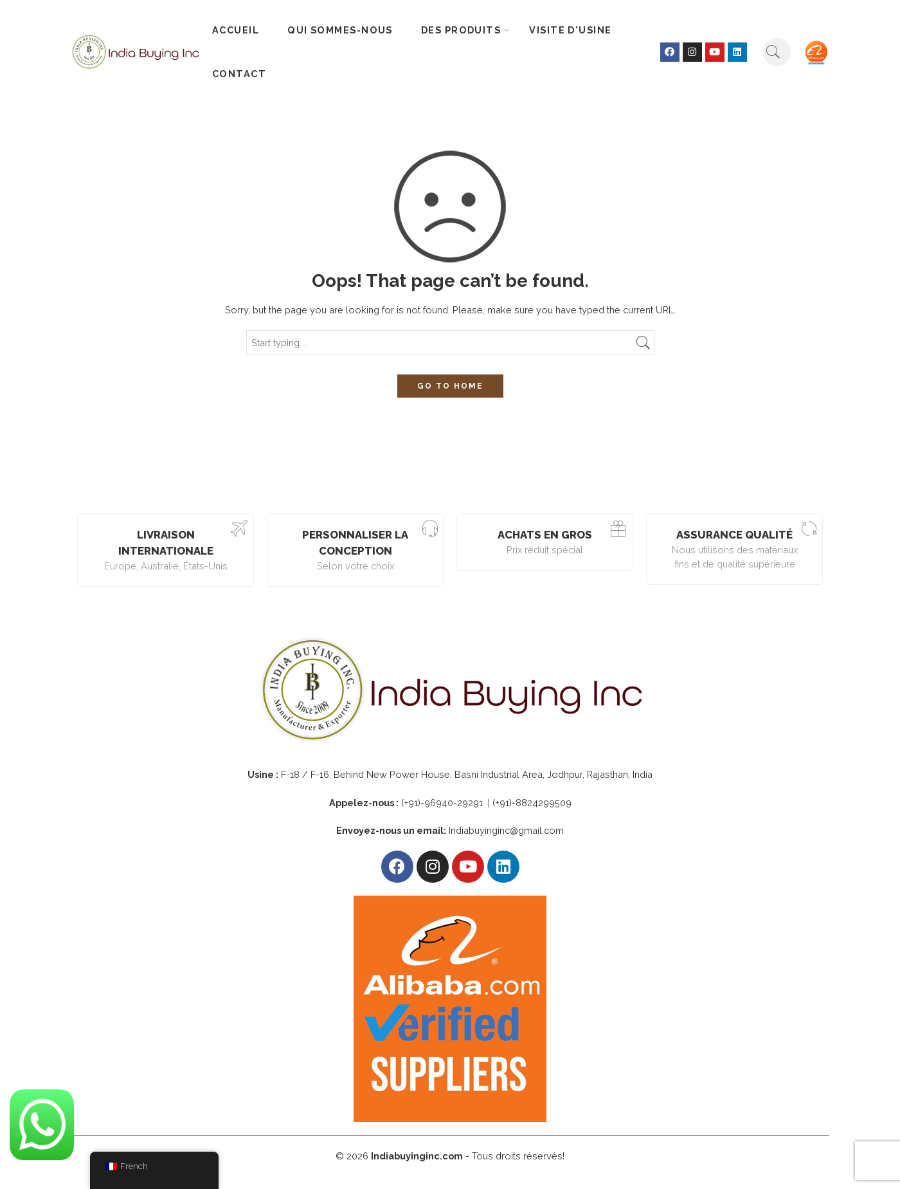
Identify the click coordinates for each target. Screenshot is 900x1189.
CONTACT (239, 73)
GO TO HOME (450, 386)
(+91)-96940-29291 (443, 802)
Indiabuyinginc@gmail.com (506, 830)
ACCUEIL (235, 29)
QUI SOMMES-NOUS (340, 29)
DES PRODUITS (461, 30)
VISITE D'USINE (570, 29)
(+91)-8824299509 (532, 802)
